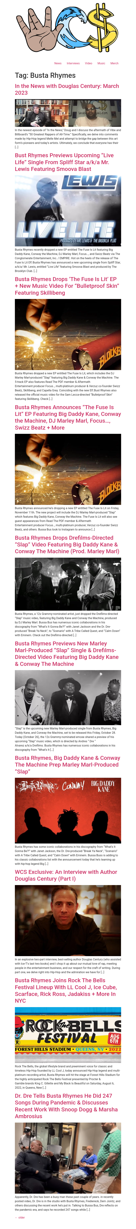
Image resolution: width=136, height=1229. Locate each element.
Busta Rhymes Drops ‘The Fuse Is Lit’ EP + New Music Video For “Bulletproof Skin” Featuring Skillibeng (67, 286)
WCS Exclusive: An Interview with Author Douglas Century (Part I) (66, 875)
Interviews (73, 63)
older (20, 1217)
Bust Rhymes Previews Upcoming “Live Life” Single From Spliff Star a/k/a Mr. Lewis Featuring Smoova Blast (64, 162)
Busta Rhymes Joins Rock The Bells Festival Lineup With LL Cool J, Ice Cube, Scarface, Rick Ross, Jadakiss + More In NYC (66, 990)
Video (88, 63)
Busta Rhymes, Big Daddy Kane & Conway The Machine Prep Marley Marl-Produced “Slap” (67, 764)
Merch (114, 63)
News (57, 63)
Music (101, 63)
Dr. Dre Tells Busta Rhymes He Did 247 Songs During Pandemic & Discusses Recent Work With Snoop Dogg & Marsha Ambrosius (66, 1106)
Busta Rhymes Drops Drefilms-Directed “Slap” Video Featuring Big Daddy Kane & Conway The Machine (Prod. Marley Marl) (67, 544)
